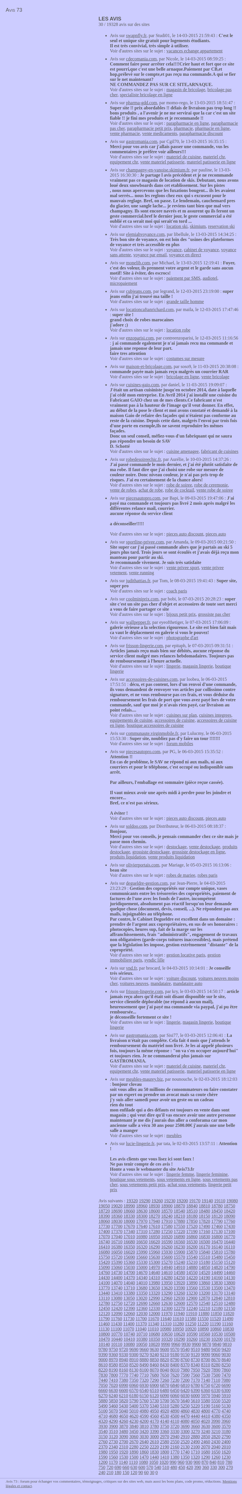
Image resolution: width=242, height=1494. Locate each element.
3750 (164, 1426)
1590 (103, 1457)
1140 (123, 1462)
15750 (104, 1257)
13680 (141, 1287)
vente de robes (123, 490)
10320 (167, 1339)
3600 (215, 1426)
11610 (178, 1318)
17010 (129, 1236)
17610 (154, 1226)
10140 (104, 1344)
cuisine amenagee (183, 451)
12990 (154, 1298)
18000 (129, 1221)
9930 (185, 1344)
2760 (103, 1441)
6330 (215, 1390)
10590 (192, 1334)
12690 (141, 1303)
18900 (167, 1205)
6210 (123, 1395)
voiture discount (181, 978)
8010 (174, 1370)
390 (197, 1467)
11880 (203, 1313)
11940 (178, 1313)
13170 (217, 1293)
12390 (129, 1308)
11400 (128, 1323)
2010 (226, 1446)
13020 (141, 1298)
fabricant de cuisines (220, 451)
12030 (141, 1313)
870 (205, 1462)
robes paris (208, 875)
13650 (154, 1287)
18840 (192, 1205)
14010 (141, 1282)
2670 (133, 1441)
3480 (123, 1431)
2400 (226, 1441)
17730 (104, 1226)
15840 (204, 1252)
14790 (229, 1267)
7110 (215, 1380)
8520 (133, 1364)
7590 (185, 1375)
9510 (195, 1349)
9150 (185, 1354)
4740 (226, 1411)
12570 (192, 1303)
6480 (164, 1390)
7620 (174, 1375)
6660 (103, 1390)
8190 (113, 1370)
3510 (113, 1431)
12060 (129, 1313)
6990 (123, 1385)
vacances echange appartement (195, 50)
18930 (154, 1205)
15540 (192, 1257)
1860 (144, 1452)
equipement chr (124, 162)
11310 (165, 1323)
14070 (116, 1282)
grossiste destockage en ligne (198, 851)
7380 (123, 1380)
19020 (116, 1205)
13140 (229, 1293)
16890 (179, 1236)
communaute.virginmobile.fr (152, 733)
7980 (185, 1370)
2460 (205, 1441)
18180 (192, 1216)
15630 (154, 1257)
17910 (167, 1221)
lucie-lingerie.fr (140, 1143)
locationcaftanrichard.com (150, 309)
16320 (141, 1246)
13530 (204, 1287)
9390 (103, 1354)
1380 (174, 1457)
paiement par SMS (183, 278)
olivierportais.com (142, 865)
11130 (104, 1329)
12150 (229, 1308)
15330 (141, 1262)
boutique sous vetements (132, 1179)
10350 (154, 1339)
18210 (179, 1216)
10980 (165, 1329)
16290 (154, 1246)
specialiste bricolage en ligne (146, 94)
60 (146, 1472)
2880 (195, 1436)
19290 (144, 1200)
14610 (167, 1272)
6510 (154, 1390)
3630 (205, 1426)
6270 (103, 1395)
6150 (144, 1395)
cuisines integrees (215, 715)
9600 (164, 1349)
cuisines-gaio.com (142, 384)
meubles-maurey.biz (144, 1079)
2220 (154, 1446)
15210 (192, 1262)
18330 (129, 1216)
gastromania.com (141, 141)
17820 (204, 1221)
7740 (133, 1375)
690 (117, 1467)
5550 (215, 1400)
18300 (141, 1216)
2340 (113, 1446)
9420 (226, 1349)
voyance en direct (185, 254)
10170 (229, 1339)
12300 (167, 1308)
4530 (164, 1416)
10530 (217, 1334)
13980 (154, 1282)
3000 (154, 1436)
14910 (179, 1267)
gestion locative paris (186, 955)
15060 (116, 1267)
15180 (204, 1262)
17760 (229, 1221)
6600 (123, 1390)
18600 (154, 1211)
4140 (164, 1421)
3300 (185, 1431)
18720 (104, 1211)
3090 (123, 1436)
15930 (167, 1252)
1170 (113, 1462)
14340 (141, 1277)
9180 (174, 1354)
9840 (216, 1344)
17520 (192, 1226)
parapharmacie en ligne (188, 123)
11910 (191, 1313)
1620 (226, 1452)
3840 (133, 1426)
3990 (215, 1421)
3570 (226, 1426)
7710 (144, 1375)
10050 (141, 1344)
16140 (217, 1246)
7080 (225, 1380)
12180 (217, 1308)
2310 (123, 1446)
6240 (113, 1395)
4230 (133, 1421)
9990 (165, 1344)
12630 (167, 1303)
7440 (103, 1380)
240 (102, 1472)
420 (189, 1467)
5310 (164, 1405)
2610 (154, 1441)
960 (181, 1462)
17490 (204, 1226)
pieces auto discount (185, 534)
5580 (205, 1400)
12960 (166, 1298)
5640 (185, 1400)
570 (149, 1467)
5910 (226, 1395)
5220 (195, 1405)
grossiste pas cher (214, 614)
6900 (154, 1385)
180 (117, 1472)
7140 (205, 1380)
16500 (204, 1241)
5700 (164, 1400)
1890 (133, 1452)
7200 (185, 1380)
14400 (116, 1277)
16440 (229, 1241)
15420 (104, 1262)
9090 (205, 1354)
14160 (217, 1277)
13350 (141, 1293)
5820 (123, 1400)
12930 (179, 1298)
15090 (104, 1267)
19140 (207, 1200)
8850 (154, 1359)
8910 (133, 1359)
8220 (103, 1370)
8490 (144, 1364)
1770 (174, 1452)
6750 (205, 1385)
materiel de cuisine (184, 156)
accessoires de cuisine (174, 720)
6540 (144, 1390)
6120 (154, 1395)
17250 (167, 1231)
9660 (144, 1349)
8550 (123, 1364)
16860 (192, 1236)
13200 (204, 1293)
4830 (195, 1411)
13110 (104, 1298)
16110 (229, 1246)
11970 (166, 1313)
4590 (144, 1416)
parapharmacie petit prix (149, 128)
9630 (154, 1349)
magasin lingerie (197, 666)
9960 (175, 1344)
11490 (227, 1318)
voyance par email (150, 254)
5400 (133, 1405)
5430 (123, 1405)
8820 (164, 1359)
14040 (129, 1282)
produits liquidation (128, 857)
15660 (141, 1257)
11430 (116, 1323)
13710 (129, 1287)
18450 (217, 1211)
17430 (229, 1226)
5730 (154, 1400)
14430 (104, 1277)
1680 (205, 1452)
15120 (229, 1262)
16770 (229, 1236)
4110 (174, 1421)
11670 (153, 1318)
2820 (215, 1436)
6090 (164, 1395)
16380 (116, 1246)
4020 (205, 1421)
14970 (154, 1267)
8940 (123, 1359)
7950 (195, 1370)
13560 (192, 1287)
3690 (185, 1426)
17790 (217, 1221)
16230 (179, 1246)
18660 (129, 1211)
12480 (229, 1303)
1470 (144, 1457)
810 (221, 1462)
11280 (178, 1323)
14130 (229, 1277)
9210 (164, 1354)
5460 (113, 1405)
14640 (154, 1272)
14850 (204, 1267)
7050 (103, 1385)
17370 (116, 1231)
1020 (164, 1462)
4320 (103, 1421)
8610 (103, 1364)
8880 (144, 1359)
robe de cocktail (179, 490)
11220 (202, 1323)
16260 (167, 1246)
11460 (104, 1323)
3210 (215, 1431)
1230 (226, 1457)
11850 (216, 1313)
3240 (205, 1431)
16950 (154, 1236)
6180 (133, 1395)
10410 (129, 1339)
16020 (129, 1252)
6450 (174, 1390)
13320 (154, 1293)
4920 (164, 1411)
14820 (217, 1267)
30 (152, 1472)
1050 (153, 1462)
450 (181, 1467)
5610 (195, 1400)
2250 (144, 1446)
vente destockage (204, 846)
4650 (123, 1416)
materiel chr (214, 156)
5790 (133, 1400)
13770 (104, 1287)
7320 (144, 1380)
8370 (185, 1364)
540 (157, 1467)
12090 (116, 1313)
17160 (204, 1231)
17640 (141, 1226)
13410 (116, 1293)
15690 (129, 1257)
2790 (226, 1436)
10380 (141, 1339)
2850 (205, 1436)
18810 (204, 1205)
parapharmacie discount (201, 133)
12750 (116, 1303)
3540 (103, 1431)
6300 (226, 1390)
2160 (174, 1446)
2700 (123, 1441)
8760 (185, 1359)
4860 (185, 1411)
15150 (217, 1262)
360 (205, 1467)
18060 (104, 1221)
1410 (164, 1457)
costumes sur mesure (185, 358)
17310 (141, 1231)
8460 (154, 1364)
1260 (215, 1457)
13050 (129, 1298)
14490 (217, 1272)
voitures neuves (134, 983)
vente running (141, 572)
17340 (129, 1231)
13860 (204, 1282)
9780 (103, 1349)
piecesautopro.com (143, 498)
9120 (195, 1354)
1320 (195, 1457)
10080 (129, 1344)
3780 (154, 1426)
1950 (113, 1452)
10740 (129, 1334)
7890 (215, 1370)
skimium (198, 226)
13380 (129, 1293)
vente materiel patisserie (162, 162)
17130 (217, 1231)
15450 (229, 1257)
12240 (192, 1308)
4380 (215, 1416)
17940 (154, 1221)
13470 (229, 1287)
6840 (174, 1385)
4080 (184, 1421)
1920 (123, 1452)
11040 (140, 1329)
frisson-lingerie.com (144, 645)
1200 (103, 1462)
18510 (192, 1211)
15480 (217, 1257)
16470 (217, 1241)
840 (213, 1462)
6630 (113, 1390)
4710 (103, 1416)
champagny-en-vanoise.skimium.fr (157, 169)
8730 (195, 1359)
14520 (204, 1272)
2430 (215, 1441)
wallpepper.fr (138, 622)
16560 (179, 1241)
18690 (116, 1211)
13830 (217, 1282)
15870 (192, 1252)
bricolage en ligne (183, 376)
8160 (123, 1370)
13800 (229, 1282)
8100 (144, 1370)
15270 (167, 1262)
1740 (185, 1452)
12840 (216, 1298)
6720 (215, 1385)
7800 (113, 1375)
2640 (144, 1441)
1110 (133, 1462)
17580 (167, 1226)
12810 (229, 1298)
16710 (116, 1241)
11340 (153, 1323)
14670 (141, 1272)
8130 (133, 1370)
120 (133, 1472)
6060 (174, 1395)
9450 (215, 1349)
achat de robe (150, 490)
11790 (104, 1318)
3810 (144, 1426)
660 (125, 1467)
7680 (154, 1375)
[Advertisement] (48, 56)
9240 (154, 1354)
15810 (217, 1252)
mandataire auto (187, 983)
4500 (174, 1416)
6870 (164, 1385)
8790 (174, 1359)
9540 (185, 1349)
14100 (104, 1282)
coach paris (177, 590)
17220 (179, 1231)
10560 (204, 1334)
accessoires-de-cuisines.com (152, 679)
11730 (128, 1318)
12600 (179, 1303)
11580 (190, 1318)
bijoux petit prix (181, 614)
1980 (103, 1452)
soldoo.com (136, 826)
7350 (133, 1380)
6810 (185, 1385)
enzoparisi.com (140, 338)
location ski (177, 226)
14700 (129, 1272)
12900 (191, 1298)
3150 (103, 1436)
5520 (226, 1400)
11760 (116, 1318)
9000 (103, 1359)
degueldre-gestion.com (147, 883)
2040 (215, 1446)
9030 (226, 1354)
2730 (113, 1441)
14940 (167, 1267)
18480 (204, 1211)
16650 (141, 1241)
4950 (154, 1411)
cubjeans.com (138, 291)
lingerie (174, 666)
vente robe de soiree (214, 490)
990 (173, 1462)
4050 (195, 1421)
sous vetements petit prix (142, 1184)
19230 (169, 1200)
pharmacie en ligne (212, 128)
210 (109, 1472)
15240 (179, 1262)
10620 (179, 1334)
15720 (116, 1257)
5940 (215, 1395)
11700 (141, 1318)
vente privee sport (183, 567)
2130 (185, 1446)
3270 (195, 1431)
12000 (154, 1313)
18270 (154, 1216)
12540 (204, 1303)
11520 (215, 1318)
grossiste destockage (151, 851)
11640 (165, 1318)
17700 (116, 1226)
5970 (205, 1395)
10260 (192, 1339)
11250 (190, 1323)
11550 (202, 1318)
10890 (203, 1329)
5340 (154, 1405)
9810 (226, 1344)
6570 (133, 1390)
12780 (104, 1303)
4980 (144, 1411)
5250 (185, 1405)
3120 (113, 1436)
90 (140, 1472)
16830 (204, 1236)
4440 (195, 1416)
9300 (133, 1354)
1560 (113, 1457)
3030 (144, 1436)
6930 (144, 1385)
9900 (196, 1344)
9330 (123, 1354)
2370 (103, 1446)
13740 (116, 1287)
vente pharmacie (125, 133)
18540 (179, 1211)
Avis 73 (14, 10)
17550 (179, 1226)
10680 (154, 1334)
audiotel (210, 278)
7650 (164, 1375)
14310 (154, 1277)
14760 (104, 1272)
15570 (179, 1257)
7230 (174, 1380)
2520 (185, 1441)
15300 (154, 1262)
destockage (177, 846)
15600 (167, 1257)
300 (221, 1467)
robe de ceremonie (211, 485)
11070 (128, 1329)
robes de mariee (181, 875)
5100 (103, 1411)
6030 (185, 1395)
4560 (154, 1416)
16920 (167, 1236)
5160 (215, 1405)
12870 (204, 1298)
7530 (205, 1375)
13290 (167, 1293)
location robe (178, 330)
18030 (116, 1221)
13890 (192, 1282)
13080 (116, 1298)
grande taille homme (185, 301)
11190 (215, 1323)
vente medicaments (159, 133)
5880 (103, 1400)
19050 (104, 1205)
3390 (154, 1431)
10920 (190, 1329)
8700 (205, 1359)
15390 (116, 1262)
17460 (217, 1226)
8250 (226, 1364)
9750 (113, 1349)
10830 (228, 1329)
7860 (226, 1370)
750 (102, 1467)
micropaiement (123, 283)
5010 (133, 1411)
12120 (104, 1313)
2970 (164, 1436)
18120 (217, 1216)
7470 (226, 1375)
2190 (164, 1446)
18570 (167, 1211)
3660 (195, 1426)
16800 (217, 1236)
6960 (133, 1385)
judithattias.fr (138, 580)
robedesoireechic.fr (143, 459)
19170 (194, 1200)
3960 (225, 1421)
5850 (113, 1400)
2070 (205, 1446)
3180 (226, 1431)
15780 (229, 1252)
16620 (154, 1241)
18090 (229, 1216)
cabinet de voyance (201, 249)
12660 (154, 1303)
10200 (217, 1339)
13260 (179, 1293)
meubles (174, 1135)
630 (133, 1467)
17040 (116, 1236)
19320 (132, 1200)
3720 (174, 1426)
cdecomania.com (141, 58)
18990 (129, 1205)
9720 (123, 1349)
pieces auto (216, 534)
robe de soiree (179, 485)
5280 (174, 1405)
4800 (205, 1411)
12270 (179, 1308)
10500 (229, 1334)
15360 (129, 1262)
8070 (154, 1370)
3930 (103, 1426)
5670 (174, 1400)
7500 (215, 1375)
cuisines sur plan (182, 715)
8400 (174, 1364)
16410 (104, 1246)
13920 (179, 1282)
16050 (116, 1252)
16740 (104, 1241)
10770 (116, 1334)
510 (165, 1467)
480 (173, 1467)
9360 (113, 1354)
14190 (204, 1277)
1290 (205, 1457)
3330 (174, 1431)
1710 (195, 1452)
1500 (133, 1457)
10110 (116, 1344)
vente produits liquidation (171, 857)
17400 (104, 1231)
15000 (141, 1267)
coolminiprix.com (142, 598)
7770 (123, 1375)
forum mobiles (180, 743)
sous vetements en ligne (178, 1179)
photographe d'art (182, 637)
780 (228, 1462)
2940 (174, 1436)
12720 (129, 1303)
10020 (154, 1344)
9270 (144, 1354)
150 (125, 1472)
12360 (141, 1308)
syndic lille (154, 960)
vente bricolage (215, 376)
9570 (174, 1349)
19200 (182, 1200)
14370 (129, 1277)
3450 (133, 1431)
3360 (164, 1431)
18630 (141, 1211)
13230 (192, 1293)
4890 (174, 1411)
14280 (167, 1277)
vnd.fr (131, 968)
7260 (164, 1380)
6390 (195, 1390)
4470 (185, 1416)
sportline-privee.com (145, 541)
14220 (192, 1277)
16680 (129, 1241)
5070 (113, 1411)
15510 (204, 1257)
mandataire (161, 983)
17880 (179, 1221)
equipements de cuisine (131, 720)
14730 (116, 1272)
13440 (104, 1293)
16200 (192, 1246)
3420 (144, 1431)
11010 (153, 1329)
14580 (179, 1272)
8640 (226, 1359)
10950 (178, 1329)
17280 (154, 1231)
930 (189, 1462)
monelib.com (138, 262)
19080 (232, 1200)
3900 (113, 1426)
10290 (179, 1339)
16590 (167, 1241)
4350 (226, 1416)
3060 (133, 1436)
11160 (227, 1323)
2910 (185, 1436)
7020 (113, 1385)
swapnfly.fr (136, 35)
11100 (116, 1329)
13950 (167, 1282)
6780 (195, 1385)
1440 (154, 1457)
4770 (215, 1411)
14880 (192, 1267)
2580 (164, 1441)
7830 (103, 1375)
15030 (129, 1267)
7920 (205, 1370)
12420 (116, 1308)
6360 (205, 1390)
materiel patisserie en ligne (211, 162)
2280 (133, 1446)
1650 (215, 1452)
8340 (195, 1364)
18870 (179, 1205)
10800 (104, 1334)
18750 (229, 1205)
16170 (204, 1246)
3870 (123, 1426)
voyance (174, 249)
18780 (217, 1205)
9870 (206, 1344)
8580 (113, 1364)
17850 (192, 1221)
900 (197, 1462)
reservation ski (221, 226)
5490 (103, 1405)
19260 (157, 1200)
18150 (204, 1216)
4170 (154, 1421)
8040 (164, 1370)
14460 (229, 1272)
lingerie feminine (212, 1174)
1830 (154, 1452)
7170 (195, 1380)
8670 (215, 1359)
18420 (229, 1211)
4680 (113, 1416)
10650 (167, 1334)
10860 (216, 1329)
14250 (179, 1277)
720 (109, 1467)
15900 (179, 1252)
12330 (154, 1308)
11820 (228, 1313)
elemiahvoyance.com (145, 234)
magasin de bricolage (186, 89)
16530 (192, 1241)
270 (229, 1467)
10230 (204, 1339)
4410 (205, 1416)
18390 (104, 1216)
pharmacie (183, 128)
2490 (195, 1441)
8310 (205, 1364)
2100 (195, 1446)
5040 (123, 1411)
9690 (133, 1349)
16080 (104, 1252)
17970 (141, 1221)
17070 (104, 1236)
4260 (123, 1421)
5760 (144, 1400)
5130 (226, 1405)
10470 (104, 1339)
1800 (164, 1452)
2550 (174, 1441)
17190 (192, 1231)
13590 (179, 1287)
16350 (129, 1246)
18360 (116, 1216)
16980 (141, 1236)
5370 (144, 1405)
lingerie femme (180, 1174)
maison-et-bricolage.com (149, 366)
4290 (113, 1421)
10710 (141, 1334)
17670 (129, 1226)
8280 (215, 1364)
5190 (205, 1405)
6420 (185, 1390)
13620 (167, 1287)
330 (213, 1467)
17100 (229, 1231)
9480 (205, 1349)
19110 (219, 1200)
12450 (104, 1308)
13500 (217, 1287)
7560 (195, 1375)
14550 (192, 1272)
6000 (195, 1395)
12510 (217, 1303)
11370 (141, 1323)
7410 (113, 1380)
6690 (226, 1385)
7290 (154, 1380)
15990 (141, 1252)
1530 (123, 1457)
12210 (204, 1308)
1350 (185, 1457)
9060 (215, 1354)
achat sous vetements (186, 1184)
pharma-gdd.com (141, 102)
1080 (143, 1462)
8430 (164, 1364)
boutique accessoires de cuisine (155, 725)
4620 (133, 1416)
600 (141, 1467)
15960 (154, 1252)
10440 (116, 1339)
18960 (141, 1205)
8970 (113, 1359)
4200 (144, 1421)
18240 (167, 1216)
